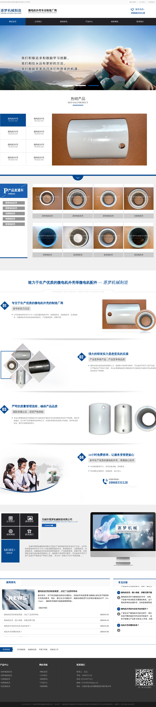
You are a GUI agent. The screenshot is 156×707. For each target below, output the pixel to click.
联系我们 (152, 2)
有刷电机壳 (10, 219)
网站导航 (43, 665)
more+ (10, 551)
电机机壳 (82, 704)
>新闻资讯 (43, 679)
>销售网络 (43, 686)
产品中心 (89, 22)
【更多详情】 (43, 608)
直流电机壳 (10, 224)
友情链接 (6, 649)
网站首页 (12, 22)
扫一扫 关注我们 (144, 687)
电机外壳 (88, 704)
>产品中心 (43, 683)
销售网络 (114, 22)
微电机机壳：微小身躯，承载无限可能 (19, 620)
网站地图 (132, 2)
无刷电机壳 (10, 213)
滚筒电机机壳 (11, 203)
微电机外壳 (13, 120)
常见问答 (123, 582)
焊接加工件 (54, 649)
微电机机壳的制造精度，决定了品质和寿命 (57, 591)
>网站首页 (43, 672)
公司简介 (38, 22)
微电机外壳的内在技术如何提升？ (17, 626)
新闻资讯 (63, 22)
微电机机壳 (66, 704)
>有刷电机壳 (5, 683)
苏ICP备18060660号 (127, 704)
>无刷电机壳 (5, 679)
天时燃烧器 (21, 649)
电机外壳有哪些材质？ (13, 632)
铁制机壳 (95, 704)
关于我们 (142, 2)
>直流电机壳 (5, 686)
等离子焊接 (43, 649)
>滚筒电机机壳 (6, 672)
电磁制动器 (32, 649)
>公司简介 (43, 675)
